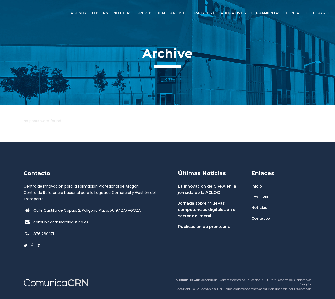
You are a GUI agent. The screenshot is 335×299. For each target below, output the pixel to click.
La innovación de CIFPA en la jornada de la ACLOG (207, 189)
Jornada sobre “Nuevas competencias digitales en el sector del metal (207, 209)
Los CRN (259, 196)
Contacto (260, 218)
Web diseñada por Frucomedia (289, 289)
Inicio (256, 186)
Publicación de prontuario (204, 226)
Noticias (259, 207)
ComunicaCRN (210, 289)
